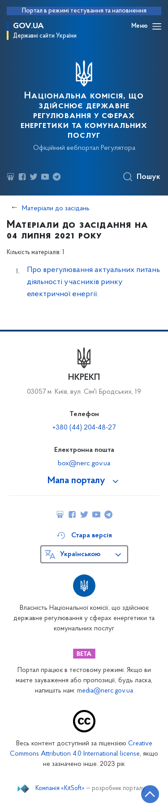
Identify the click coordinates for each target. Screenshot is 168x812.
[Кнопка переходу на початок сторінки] (150, 794)
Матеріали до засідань (56, 208)
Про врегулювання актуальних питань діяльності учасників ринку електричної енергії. (93, 282)
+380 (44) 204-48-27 (84, 427)
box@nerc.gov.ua (84, 463)
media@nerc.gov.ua (105, 691)
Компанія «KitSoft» (60, 789)
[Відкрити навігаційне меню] (156, 26)
